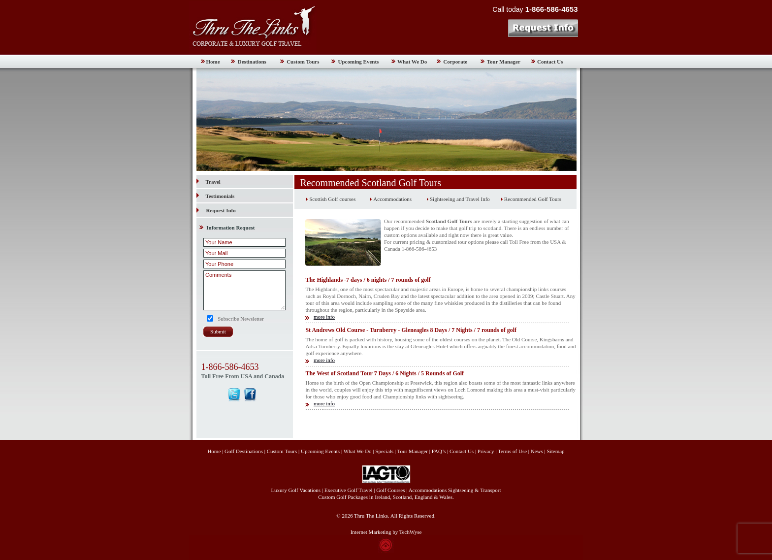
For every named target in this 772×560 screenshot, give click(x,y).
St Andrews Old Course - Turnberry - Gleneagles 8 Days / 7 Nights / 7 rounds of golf (410, 330)
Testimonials (215, 196)
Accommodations (392, 199)
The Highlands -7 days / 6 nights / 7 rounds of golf (367, 279)
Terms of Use (512, 451)
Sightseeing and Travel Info (460, 199)
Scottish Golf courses (332, 199)
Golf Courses (390, 490)
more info (324, 317)
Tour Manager (503, 62)
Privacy (486, 451)
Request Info (221, 210)
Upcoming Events (358, 62)
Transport (490, 490)
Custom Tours (303, 62)
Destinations (252, 62)
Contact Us (550, 62)
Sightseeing (460, 490)
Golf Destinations (244, 451)
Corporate (455, 62)
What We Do (412, 62)
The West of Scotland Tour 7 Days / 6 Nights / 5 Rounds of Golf (384, 373)
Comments (244, 290)
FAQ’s (439, 451)
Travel (208, 182)
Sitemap (556, 451)
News (537, 451)
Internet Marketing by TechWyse (386, 532)
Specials (384, 451)
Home (213, 62)
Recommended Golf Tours (532, 199)
